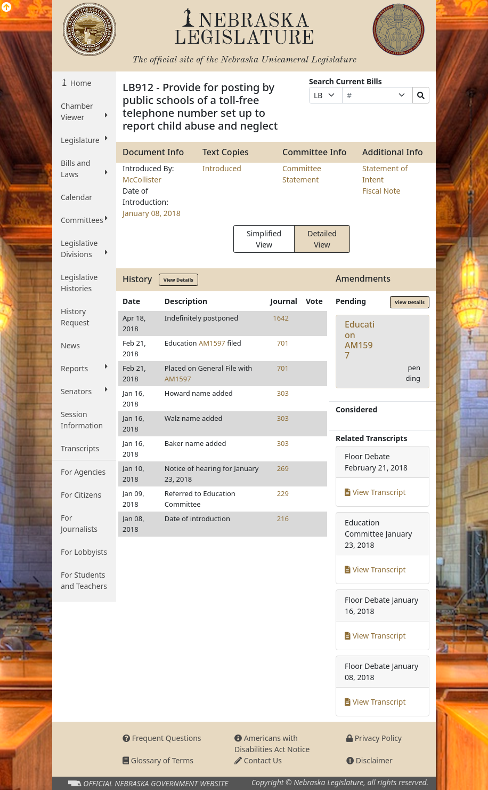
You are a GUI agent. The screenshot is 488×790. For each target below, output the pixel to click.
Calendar (76, 197)
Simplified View (264, 239)
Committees (84, 219)
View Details (178, 279)
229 (283, 493)
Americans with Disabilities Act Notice (272, 743)
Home (79, 83)
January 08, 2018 (152, 213)
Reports (84, 368)
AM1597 (212, 343)
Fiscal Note (381, 191)
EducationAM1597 (360, 339)
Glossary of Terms (158, 760)
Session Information (82, 419)
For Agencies (83, 472)
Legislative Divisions (84, 248)
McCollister (142, 179)
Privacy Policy (374, 738)
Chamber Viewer (84, 111)
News (70, 345)
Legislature (84, 139)
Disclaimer (369, 760)
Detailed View (322, 239)
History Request (75, 317)
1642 (281, 318)
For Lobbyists (84, 552)
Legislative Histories (79, 282)
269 (283, 468)
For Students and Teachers (84, 580)
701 (283, 343)
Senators (84, 391)
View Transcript (375, 492)
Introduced (221, 168)
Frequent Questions (162, 738)
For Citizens (81, 495)
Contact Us (258, 760)
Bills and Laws (84, 168)
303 (283, 393)
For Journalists (79, 523)
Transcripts (80, 448)
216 (283, 518)
